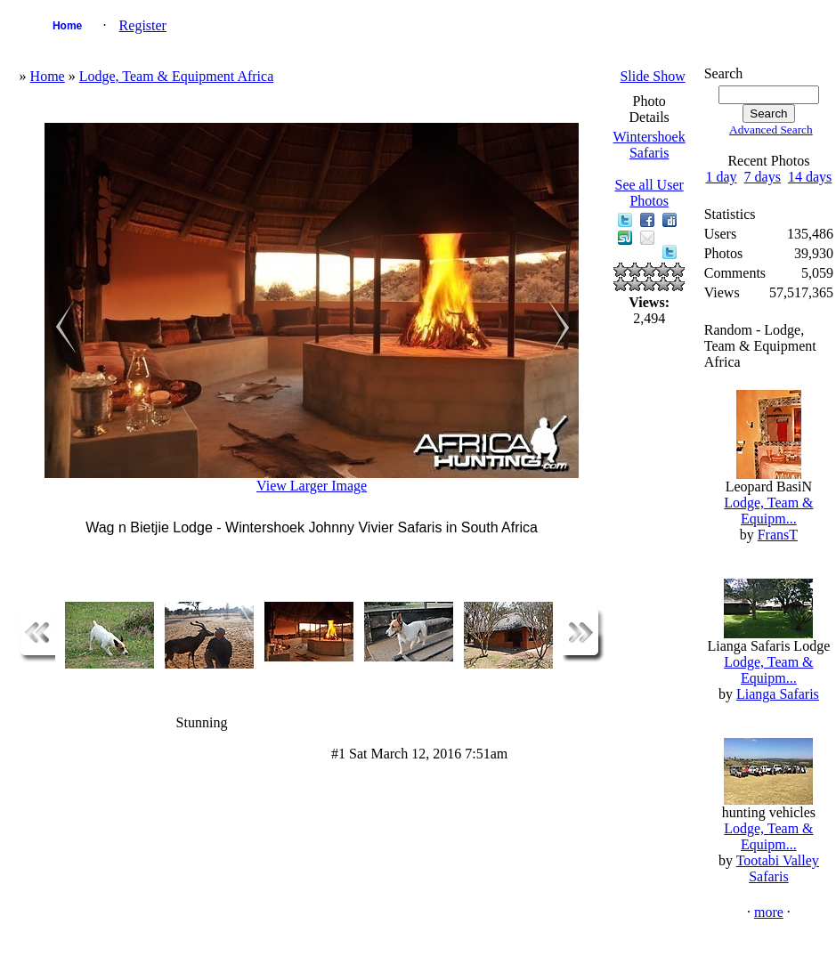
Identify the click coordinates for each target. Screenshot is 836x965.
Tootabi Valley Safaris (777, 868)
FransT (778, 534)
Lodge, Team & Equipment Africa (176, 76)
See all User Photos (649, 192)
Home (67, 26)
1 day (721, 176)
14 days (810, 176)
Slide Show (652, 76)
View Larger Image (311, 485)
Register (142, 25)
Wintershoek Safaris (649, 144)
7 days (762, 176)
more (768, 912)
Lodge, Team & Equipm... (768, 510)
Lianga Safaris (777, 693)
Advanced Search (771, 129)
